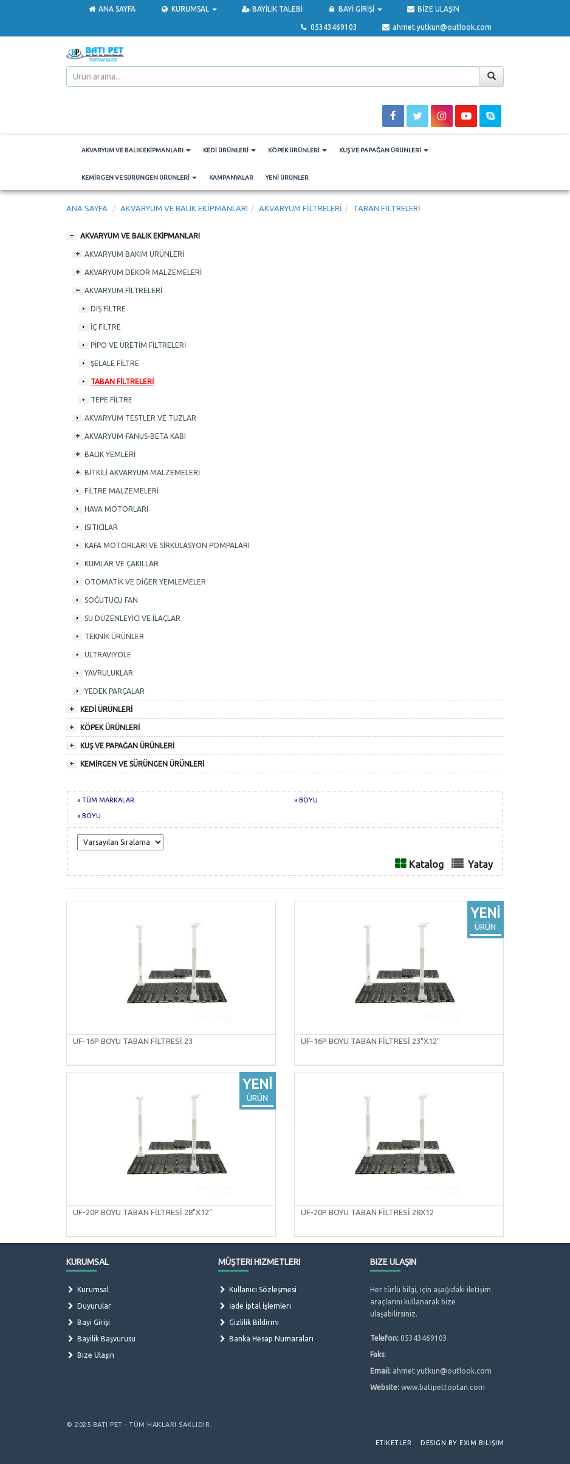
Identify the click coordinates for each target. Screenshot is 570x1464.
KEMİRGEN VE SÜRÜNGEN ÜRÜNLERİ (139, 177)
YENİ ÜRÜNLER (287, 177)
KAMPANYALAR (231, 177)
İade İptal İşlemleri (254, 1306)
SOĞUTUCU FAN (111, 600)
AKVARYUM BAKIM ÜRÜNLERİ (134, 254)
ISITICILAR (101, 527)
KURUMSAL (188, 9)
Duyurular (88, 1306)
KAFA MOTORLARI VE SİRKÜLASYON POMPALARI (167, 545)
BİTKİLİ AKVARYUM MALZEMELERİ (142, 472)
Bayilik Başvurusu (101, 1339)
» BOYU (306, 800)
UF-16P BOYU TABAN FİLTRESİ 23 (133, 1041)
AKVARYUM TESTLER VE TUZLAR (140, 418)
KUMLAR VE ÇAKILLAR (121, 564)
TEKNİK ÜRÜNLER (114, 636)
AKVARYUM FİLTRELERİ (123, 290)
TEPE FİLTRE (111, 400)
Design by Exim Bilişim (462, 1442)
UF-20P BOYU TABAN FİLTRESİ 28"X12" (142, 1212)
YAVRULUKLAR (108, 673)
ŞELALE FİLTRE (115, 363)
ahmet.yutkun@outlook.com (437, 27)
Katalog (426, 864)
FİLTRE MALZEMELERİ (121, 491)
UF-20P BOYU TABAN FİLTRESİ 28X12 (367, 1212)
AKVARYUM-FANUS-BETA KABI (135, 436)
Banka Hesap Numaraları (266, 1339)
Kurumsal (87, 1289)
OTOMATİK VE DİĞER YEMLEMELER (145, 582)
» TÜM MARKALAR (105, 800)
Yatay (480, 864)
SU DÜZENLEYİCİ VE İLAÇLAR (132, 618)
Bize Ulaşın (90, 1355)
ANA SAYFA (112, 9)
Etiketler (394, 1442)
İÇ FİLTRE (106, 327)
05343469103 (328, 27)
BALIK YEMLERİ (110, 454)
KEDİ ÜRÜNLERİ (229, 150)
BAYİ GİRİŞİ (354, 9)
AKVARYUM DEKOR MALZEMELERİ (143, 272)
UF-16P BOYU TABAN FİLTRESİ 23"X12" (370, 1041)
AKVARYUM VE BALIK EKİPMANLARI (136, 150)
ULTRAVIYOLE (107, 655)
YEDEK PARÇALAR (114, 691)
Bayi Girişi (88, 1322)
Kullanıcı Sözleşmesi (257, 1289)
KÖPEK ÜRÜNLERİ (297, 150)
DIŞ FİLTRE (108, 309)
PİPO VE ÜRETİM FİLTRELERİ (138, 345)
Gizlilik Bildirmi (248, 1322)
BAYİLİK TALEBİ (272, 9)
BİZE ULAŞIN (433, 9)
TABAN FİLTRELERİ (122, 381)
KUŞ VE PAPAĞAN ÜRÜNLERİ (383, 150)
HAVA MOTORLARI (116, 509)
